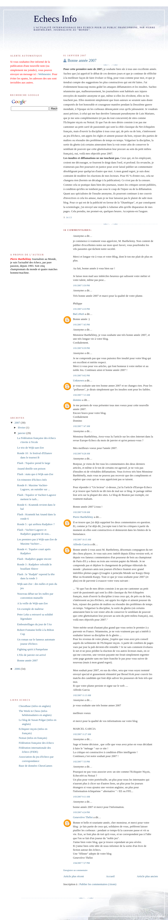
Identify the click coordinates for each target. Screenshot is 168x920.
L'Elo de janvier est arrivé (31, 654)
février (22, 427)
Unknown (78, 380)
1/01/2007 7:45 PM (81, 324)
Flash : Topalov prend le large (33, 463)
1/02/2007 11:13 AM (82, 695)
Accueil (110, 876)
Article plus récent (73, 876)
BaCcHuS (78, 314)
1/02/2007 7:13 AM (81, 395)
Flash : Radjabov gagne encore (34, 558)
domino (77, 399)
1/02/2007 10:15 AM (82, 539)
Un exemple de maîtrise (30, 608)
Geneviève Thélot (83, 817)
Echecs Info (55, 19)
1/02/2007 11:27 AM (82, 734)
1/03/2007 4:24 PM (81, 812)
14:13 (69, 217)
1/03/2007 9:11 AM (81, 797)
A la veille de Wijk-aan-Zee (32, 603)
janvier (22, 433)
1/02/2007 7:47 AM (81, 426)
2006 (17, 668)
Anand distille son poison (31, 468)
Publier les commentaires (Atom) (98, 884)
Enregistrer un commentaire (75, 870)
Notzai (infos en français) (33, 737)
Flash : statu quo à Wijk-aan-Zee (35, 474)
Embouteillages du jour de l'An (34, 624)
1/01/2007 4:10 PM (81, 309)
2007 (17, 422)
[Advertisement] (88, 39)
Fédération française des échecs (36, 742)
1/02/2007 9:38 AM (81, 512)
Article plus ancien (147, 876)
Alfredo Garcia (81, 544)
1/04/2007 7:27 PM (81, 863)
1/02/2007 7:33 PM (81, 761)
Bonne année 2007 (82, 60)
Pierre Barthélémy (83, 517)
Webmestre (44, 74)
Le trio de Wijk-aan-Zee (30, 447)
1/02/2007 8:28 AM (81, 453)
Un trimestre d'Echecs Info (32, 479)
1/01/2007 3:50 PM (81, 285)
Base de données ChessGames (35, 765)
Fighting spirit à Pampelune (32, 649)
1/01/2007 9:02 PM (81, 375)
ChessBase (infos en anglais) (35, 706)
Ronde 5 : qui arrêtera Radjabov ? (35, 524)
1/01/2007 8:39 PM (81, 348)
